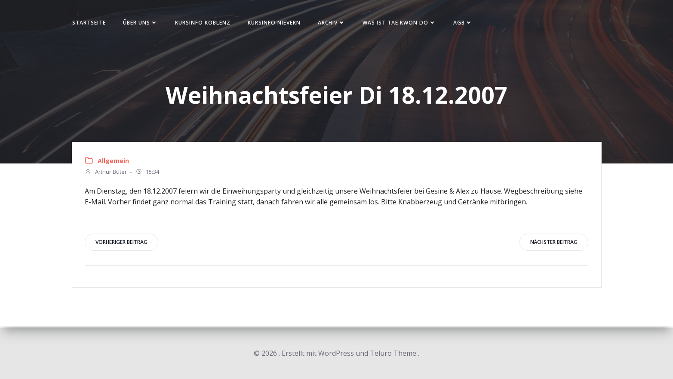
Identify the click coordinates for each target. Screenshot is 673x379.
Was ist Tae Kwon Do (402, 23)
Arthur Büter (106, 173)
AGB (465, 23)
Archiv (334, 23)
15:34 (148, 173)
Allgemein (113, 161)
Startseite (91, 23)
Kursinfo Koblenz (205, 23)
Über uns (143, 23)
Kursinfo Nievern (276, 23)
